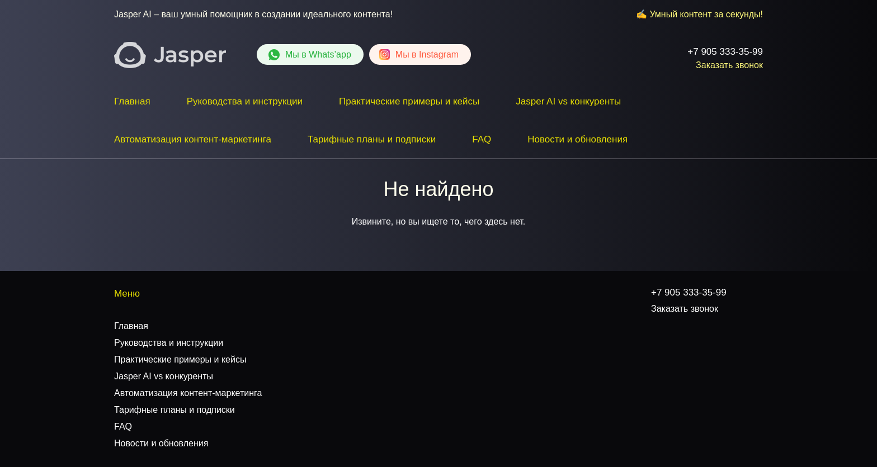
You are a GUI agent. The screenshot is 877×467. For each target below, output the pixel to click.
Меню (127, 293)
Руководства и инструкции (245, 101)
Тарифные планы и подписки (372, 139)
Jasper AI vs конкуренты (568, 101)
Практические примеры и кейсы (409, 101)
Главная (132, 101)
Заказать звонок (729, 65)
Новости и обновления (577, 139)
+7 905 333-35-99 (725, 51)
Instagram (427, 54)
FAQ (481, 139)
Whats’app (318, 54)
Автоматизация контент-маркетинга (192, 139)
